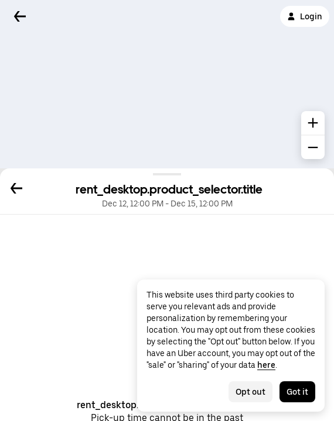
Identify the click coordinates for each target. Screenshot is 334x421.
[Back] (20, 16)
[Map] (167, 84)
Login (304, 16)
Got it (297, 391)
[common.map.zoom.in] (313, 122)
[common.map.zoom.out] (313, 147)
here (266, 365)
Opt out (250, 391)
